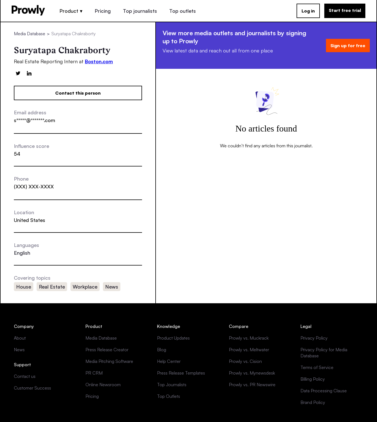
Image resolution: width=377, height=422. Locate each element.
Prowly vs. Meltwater (249, 349)
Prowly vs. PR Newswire (252, 384)
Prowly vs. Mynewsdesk (252, 373)
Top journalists (140, 11)
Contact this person (78, 93)
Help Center (169, 361)
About (20, 338)
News (19, 349)
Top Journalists (171, 384)
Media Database (29, 33)
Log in (308, 11)
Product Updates (173, 338)
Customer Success (32, 388)
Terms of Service (316, 367)
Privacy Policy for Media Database (323, 352)
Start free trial (345, 10)
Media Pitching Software (109, 361)
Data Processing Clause (323, 390)
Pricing (103, 11)
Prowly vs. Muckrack (249, 338)
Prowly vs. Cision (245, 361)
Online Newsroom (103, 384)
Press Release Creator (106, 349)
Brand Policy (312, 402)
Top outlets (182, 11)
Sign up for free (347, 45)
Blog (161, 349)
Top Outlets (168, 396)
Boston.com (99, 61)
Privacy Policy (314, 338)
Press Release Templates (181, 373)
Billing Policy (312, 379)
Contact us (25, 376)
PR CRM (94, 373)
